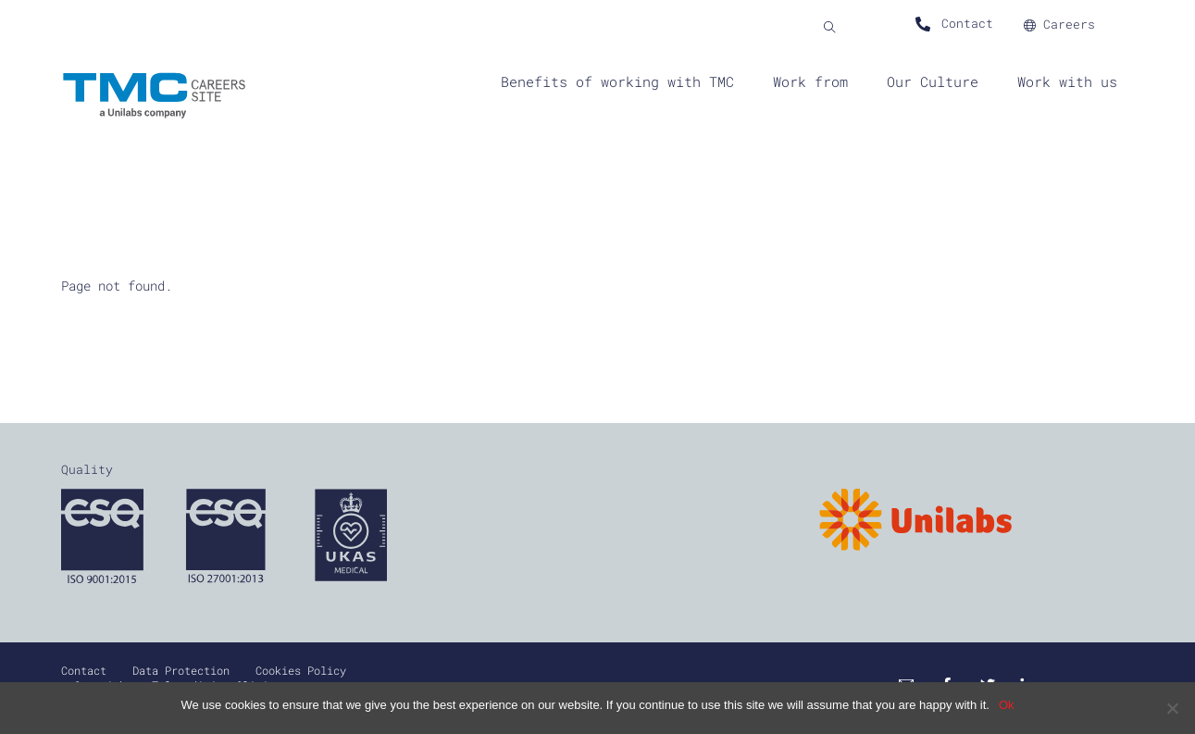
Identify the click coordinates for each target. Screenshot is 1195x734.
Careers (1059, 24)
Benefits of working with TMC (617, 81)
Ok (1007, 705)
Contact (83, 671)
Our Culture (932, 81)
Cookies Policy (300, 671)
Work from (810, 81)
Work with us (1067, 81)
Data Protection (181, 671)
